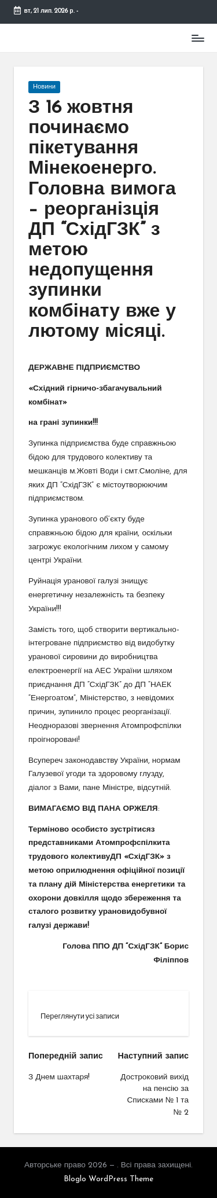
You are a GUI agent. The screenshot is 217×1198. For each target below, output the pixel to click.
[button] (80, 1015)
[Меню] (197, 38)
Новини (44, 87)
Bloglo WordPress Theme (108, 1179)
